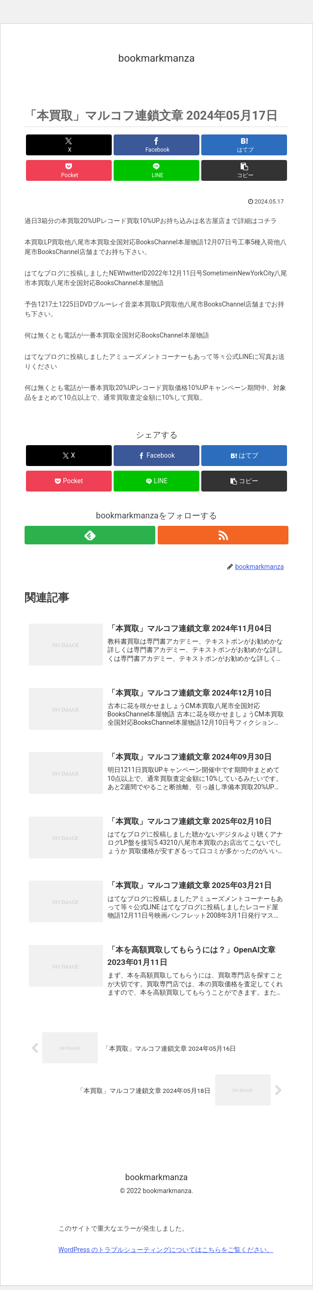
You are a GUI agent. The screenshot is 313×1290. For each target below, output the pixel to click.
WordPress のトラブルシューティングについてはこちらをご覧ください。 (166, 1254)
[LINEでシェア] (156, 170)
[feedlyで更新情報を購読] (90, 535)
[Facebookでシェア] (156, 144)
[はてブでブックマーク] (244, 144)
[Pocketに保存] (69, 170)
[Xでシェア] (69, 144)
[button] (244, 170)
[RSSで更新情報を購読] (223, 535)
